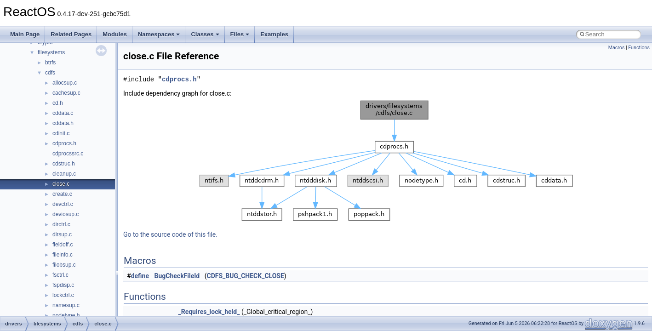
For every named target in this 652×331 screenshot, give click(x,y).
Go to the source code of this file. (170, 234)
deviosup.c (65, 214)
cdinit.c (60, 133)
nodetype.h (66, 315)
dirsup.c (62, 234)
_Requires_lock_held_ (209, 311)
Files (240, 34)
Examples (274, 34)
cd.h (57, 103)
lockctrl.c (63, 295)
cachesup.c (66, 93)
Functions (639, 48)
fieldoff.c (62, 244)
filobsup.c (64, 265)
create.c (62, 194)
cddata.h (63, 123)
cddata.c (62, 113)
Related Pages (71, 34)
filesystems (51, 52)
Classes (205, 34)
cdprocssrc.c (67, 153)
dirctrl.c (61, 224)
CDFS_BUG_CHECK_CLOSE (245, 276)
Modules (115, 34)
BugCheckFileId (177, 276)
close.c (60, 184)
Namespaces (159, 34)
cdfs (50, 72)
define (140, 276)
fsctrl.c (60, 275)
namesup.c (66, 305)
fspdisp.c (63, 285)
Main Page (25, 34)
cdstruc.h (63, 163)
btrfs (50, 62)
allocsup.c (64, 83)
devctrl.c (62, 204)
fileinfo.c (62, 254)
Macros (616, 48)
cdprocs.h (64, 143)
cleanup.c (64, 174)
